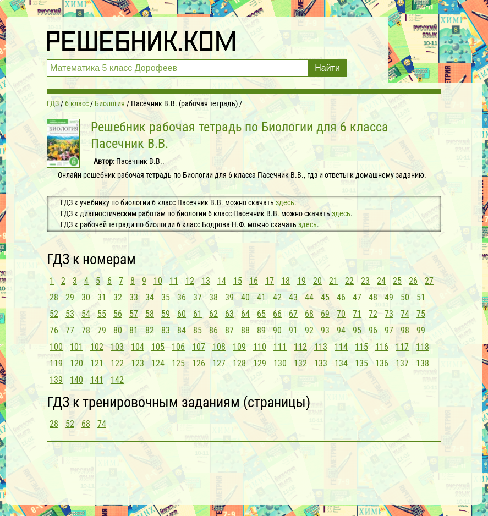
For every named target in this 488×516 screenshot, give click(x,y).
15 (237, 281)
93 (325, 330)
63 (229, 314)
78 (85, 330)
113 (320, 347)
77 (69, 330)
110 (259, 347)
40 (245, 297)
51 (420, 297)
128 (239, 363)
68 (309, 314)
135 (361, 363)
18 (285, 281)
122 (117, 363)
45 (325, 297)
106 (178, 347)
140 (76, 380)
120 (76, 363)
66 (277, 314)
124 (158, 363)
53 (69, 314)
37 (197, 297)
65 (261, 314)
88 (245, 330)
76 (54, 330)
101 (76, 347)
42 (277, 297)
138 (422, 363)
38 (213, 297)
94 (341, 330)
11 (173, 281)
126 (198, 363)
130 (280, 363)
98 (405, 330)
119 (56, 363)
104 (137, 347)
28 (54, 297)
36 (181, 297)
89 (261, 330)
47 (357, 297)
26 (413, 281)
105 (158, 347)
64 (245, 314)
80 (117, 330)
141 (96, 380)
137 (402, 363)
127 (219, 363)
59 (165, 314)
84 (181, 330)
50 (405, 297)
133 (320, 363)
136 (381, 363)
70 (341, 314)
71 (357, 314)
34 (149, 297)
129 (259, 363)
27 (429, 281)
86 (213, 330)
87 (229, 330)
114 (341, 347)
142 (117, 380)
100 (56, 347)
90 (277, 330)
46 (341, 297)
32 (117, 297)
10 (157, 281)
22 (349, 281)
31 (101, 297)
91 (293, 330)
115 (361, 347)
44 (309, 297)
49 (389, 297)
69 (325, 314)
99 (420, 330)
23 (365, 281)
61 (197, 314)
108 (219, 347)
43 (293, 297)
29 (69, 297)
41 (261, 297)
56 (117, 314)
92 (309, 330)
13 (205, 281)
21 (333, 281)
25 (397, 281)
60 (181, 314)
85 (197, 330)
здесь (285, 202)
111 (280, 347)
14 (221, 281)
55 (101, 314)
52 (54, 314)
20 (317, 281)
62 (213, 314)
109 (239, 347)
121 (96, 363)
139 (56, 380)
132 (300, 363)
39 (229, 297)
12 (189, 281)
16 (253, 281)
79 (101, 330)
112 (300, 347)
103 (117, 347)
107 (198, 347)
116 (381, 347)
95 (357, 330)
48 (373, 297)
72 (373, 314)
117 (402, 347)
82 (149, 330)
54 (85, 314)
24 (381, 281)
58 (149, 314)
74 (405, 314)
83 (165, 330)
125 (178, 363)
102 (96, 347)
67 (293, 314)
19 (301, 281)
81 (133, 330)
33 (133, 297)
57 (133, 314)
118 (422, 347)
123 (137, 363)
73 (389, 314)
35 (165, 297)
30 (85, 297)
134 (341, 363)
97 (389, 330)
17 (269, 281)
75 (420, 314)
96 (373, 330)
